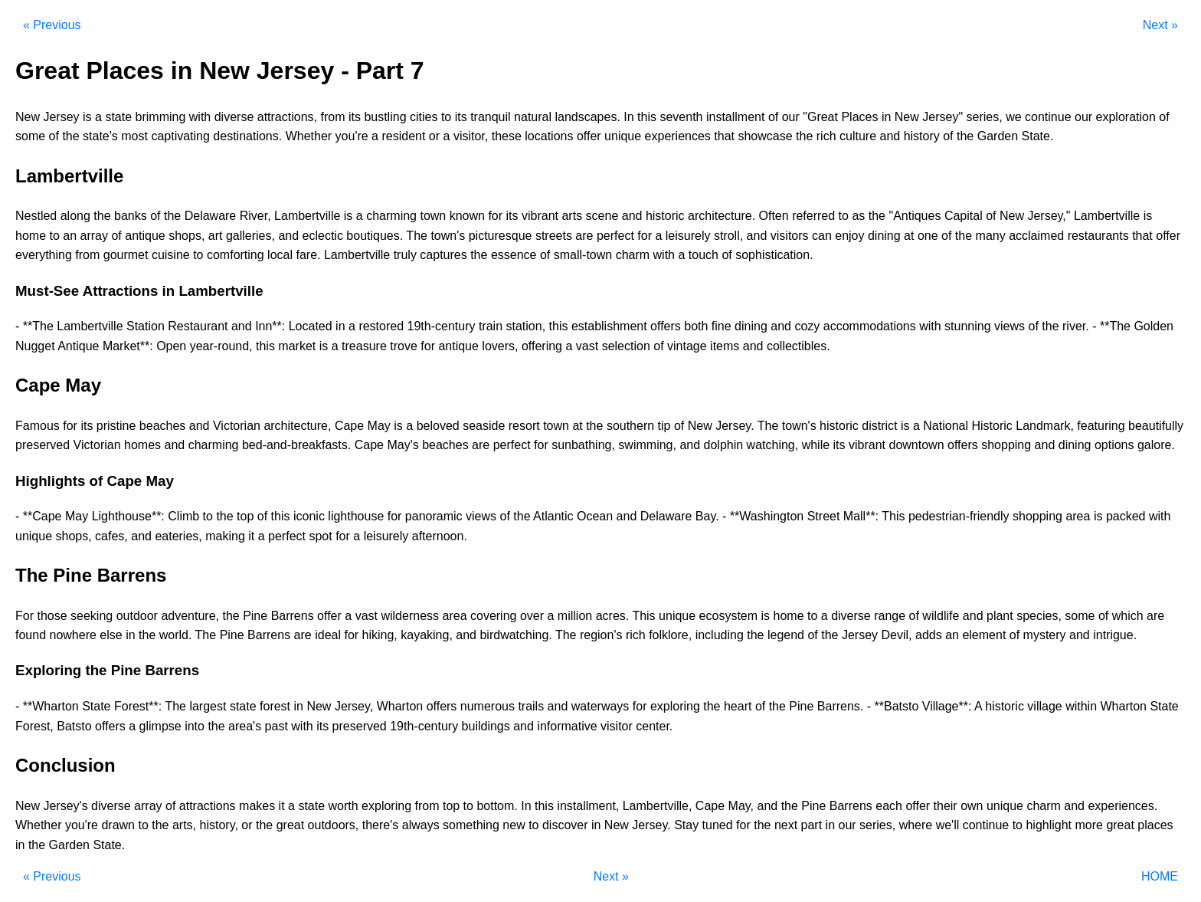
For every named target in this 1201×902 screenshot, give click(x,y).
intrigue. (1115, 634)
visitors (790, 235)
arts (571, 215)
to (446, 116)
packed (1126, 516)
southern (630, 425)
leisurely (688, 235)
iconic (309, 516)
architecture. (721, 215)
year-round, (221, 346)
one (928, 235)
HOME (1159, 876)
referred (813, 215)
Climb (183, 516)
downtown (916, 444)
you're (351, 136)
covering (493, 615)
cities (423, 116)
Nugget (35, 346)
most (134, 136)
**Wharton (51, 706)
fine (721, 326)
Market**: (128, 346)
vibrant (540, 215)
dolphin (724, 444)
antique (145, 235)
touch (703, 254)
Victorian (236, 425)
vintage (687, 346)
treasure (364, 346)
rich (826, 136)
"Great (820, 116)
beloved (438, 425)
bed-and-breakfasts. (296, 444)
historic (665, 215)
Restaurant (197, 326)
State (96, 706)
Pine (255, 615)
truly (405, 254)
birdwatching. (515, 634)
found (30, 634)
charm (633, 254)
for (495, 215)
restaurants (1098, 235)
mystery (1044, 634)
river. (1075, 326)
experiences (678, 136)
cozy (807, 326)
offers (665, 326)
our (791, 116)
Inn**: (270, 326)
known (467, 215)
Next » (1160, 24)
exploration (1126, 116)
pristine (116, 425)
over (532, 615)
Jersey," (1048, 215)
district (879, 425)
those (52, 615)
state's (100, 136)
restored (381, 326)
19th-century (441, 326)
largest (207, 706)
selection (626, 346)
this (646, 116)
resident (403, 136)
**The (38, 326)
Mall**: (861, 516)
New (27, 116)
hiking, (380, 634)
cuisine (171, 254)
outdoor (137, 615)
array (94, 235)
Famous (37, 425)
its (355, 116)
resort (524, 425)
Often (774, 215)
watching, (773, 444)
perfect (615, 235)
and (889, 136)
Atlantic (553, 516)
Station (145, 326)
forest (275, 706)
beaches (162, 425)
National (945, 425)
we (1013, 116)
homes (142, 444)
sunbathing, (583, 444)
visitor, (470, 136)
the (70, 136)
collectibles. (798, 346)
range (889, 615)
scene (602, 215)
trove (403, 346)
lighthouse (356, 516)
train (490, 326)
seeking (91, 615)
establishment (609, 326)
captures (443, 254)
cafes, (111, 536)
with (200, 116)
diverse (234, 116)
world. (175, 634)
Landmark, (1045, 425)
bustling (385, 116)
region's (601, 634)
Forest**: (138, 706)
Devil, (897, 634)
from (332, 116)
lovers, (500, 346)
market (297, 346)
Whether (309, 136)
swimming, (647, 444)
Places (859, 116)
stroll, (728, 235)
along (75, 215)
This (893, 516)
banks (130, 215)
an (70, 235)
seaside (484, 425)
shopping (1006, 444)
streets (553, 235)
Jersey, (354, 706)
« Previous (52, 24)
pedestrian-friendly (959, 516)
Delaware (211, 215)
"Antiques (914, 215)
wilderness (410, 615)
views (1009, 326)
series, (985, 116)
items (724, 346)
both (696, 326)
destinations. (247, 136)
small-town (583, 254)
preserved (42, 444)
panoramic (434, 516)
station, (526, 326)
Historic (991, 425)
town (433, 215)
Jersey (61, 116)
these (507, 136)
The (416, 235)
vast (587, 346)
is (87, 116)
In (628, 116)
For (24, 615)
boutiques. (374, 235)
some (30, 136)
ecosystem (728, 615)
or (434, 136)
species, (1039, 615)
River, (255, 215)
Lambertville (307, 215)
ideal (328, 634)
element (984, 634)
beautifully (1155, 425)
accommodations (869, 326)
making (225, 536)
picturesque (500, 235)
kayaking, (427, 634)
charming (391, 215)
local (280, 254)
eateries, (178, 536)
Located (310, 326)
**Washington (766, 516)
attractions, (287, 116)
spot (320, 536)
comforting (235, 254)
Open (171, 346)
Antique (78, 346)
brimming (161, 116)
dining (884, 235)
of (773, 116)
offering (542, 346)
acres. (613, 615)
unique (622, 136)
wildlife (940, 615)
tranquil (490, 116)
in (886, 116)
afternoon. (439, 536)
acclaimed (1036, 235)
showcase (765, 136)
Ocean (595, 516)
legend (785, 634)
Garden (997, 136)
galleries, (250, 235)
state (118, 116)
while (816, 444)
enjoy (849, 235)
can (822, 235)
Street (823, 516)
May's (402, 444)
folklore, (670, 634)
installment (735, 116)
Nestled (36, 215)
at (909, 235)
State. (1038, 136)
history (922, 136)
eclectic (323, 235)
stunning (967, 326)
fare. (308, 254)
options (1114, 444)
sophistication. (774, 254)
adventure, (190, 615)
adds (928, 634)
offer (589, 136)
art (215, 235)
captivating (180, 136)
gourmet (126, 254)
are (584, 235)
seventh (680, 116)
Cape (349, 425)
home (30, 235)
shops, (187, 235)
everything (43, 254)
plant (1000, 615)
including (719, 634)
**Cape (42, 516)
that (724, 136)
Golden (1153, 326)
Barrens (292, 615)
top (245, 516)
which (1128, 615)
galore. (1156, 444)
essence (514, 254)
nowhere (73, 634)
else (111, 634)
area (1077, 516)
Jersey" (942, 116)
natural (532, 116)
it (251, 536)
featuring (1100, 425)
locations (549, 136)
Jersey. (734, 425)
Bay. (707, 516)
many (991, 235)
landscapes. (587, 116)
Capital (963, 215)
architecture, (297, 425)
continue (1048, 116)
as (858, 215)
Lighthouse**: (128, 516)
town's (447, 235)
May (379, 425)
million (575, 615)
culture (857, 136)
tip (664, 425)
